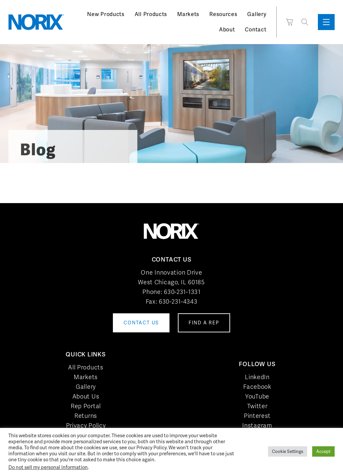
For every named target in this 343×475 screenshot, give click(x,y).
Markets (188, 14)
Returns (85, 416)
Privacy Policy (86, 425)
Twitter (257, 406)
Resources (223, 14)
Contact (255, 29)
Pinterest (257, 416)
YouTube (257, 396)
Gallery (256, 14)
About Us (85, 396)
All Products (151, 14)
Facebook (257, 386)
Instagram (257, 425)
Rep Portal (86, 406)
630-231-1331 (182, 292)
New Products (105, 14)
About (227, 29)
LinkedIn (257, 377)
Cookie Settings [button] (287, 451)
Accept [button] (323, 451)
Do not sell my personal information (48, 467)
